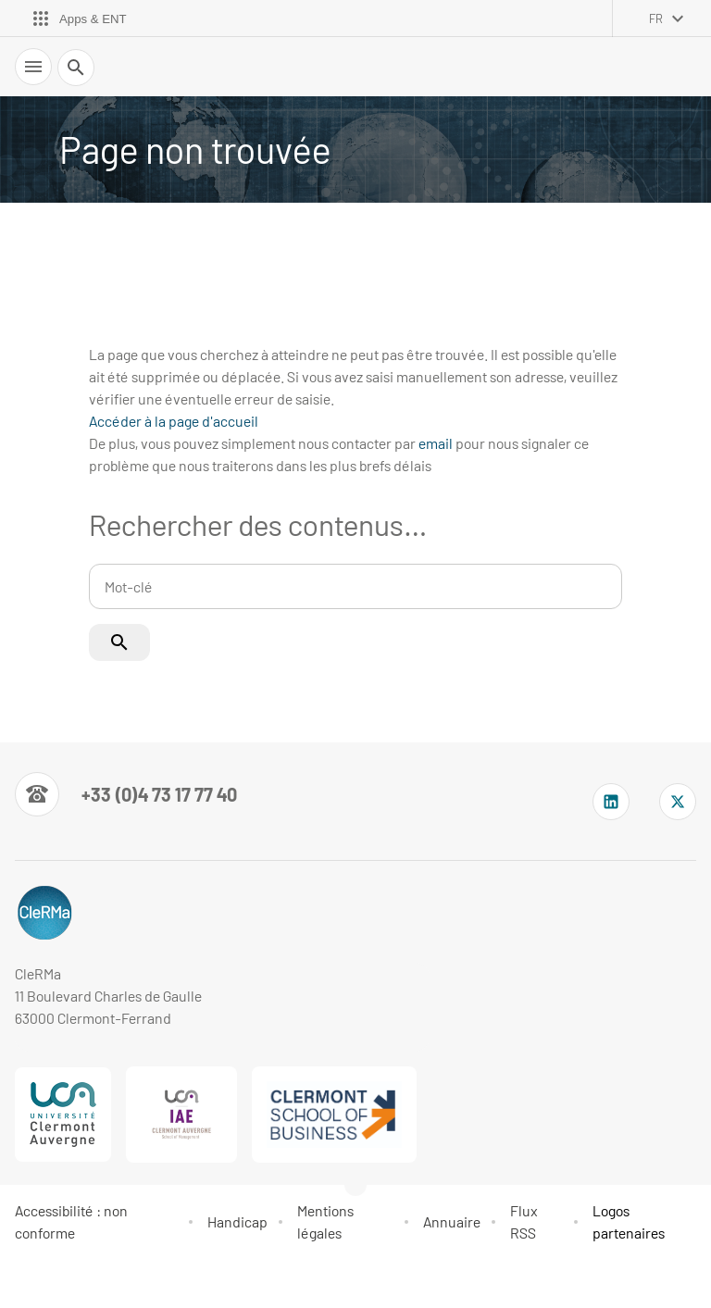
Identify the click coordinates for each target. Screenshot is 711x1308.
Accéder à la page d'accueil (173, 421)
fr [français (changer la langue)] (656, 18)
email (435, 443)
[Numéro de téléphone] (126, 794)
